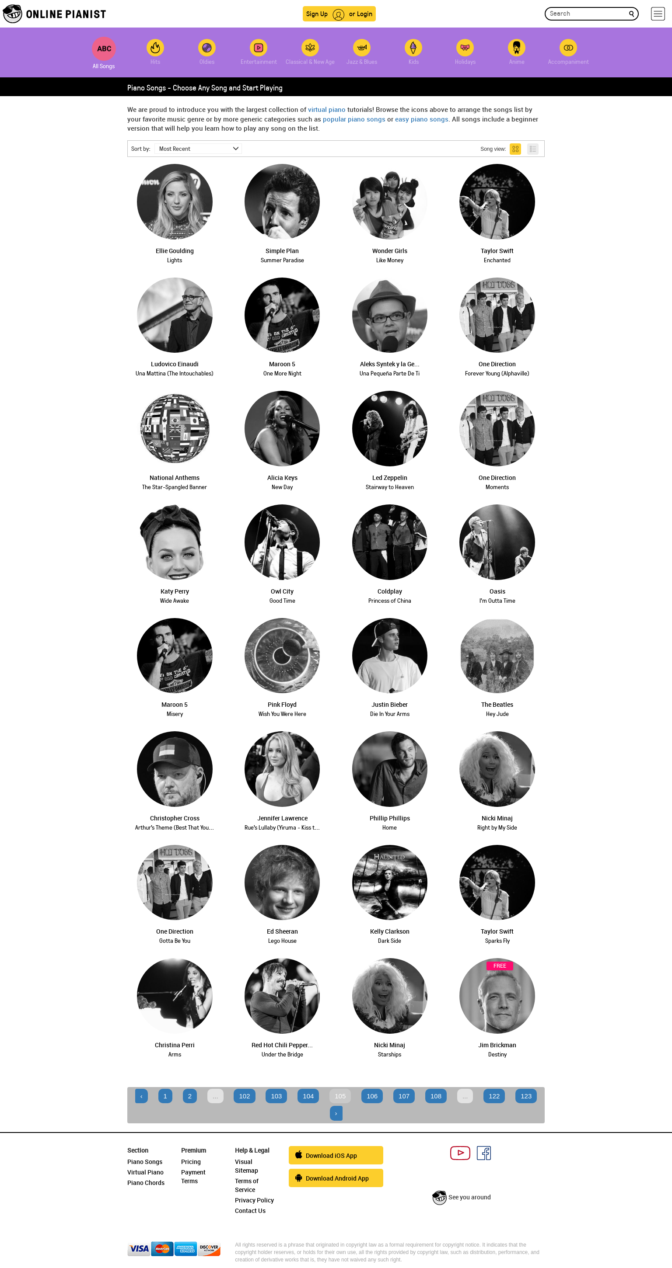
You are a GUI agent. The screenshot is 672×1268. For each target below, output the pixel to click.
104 (308, 1096)
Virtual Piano (145, 1172)
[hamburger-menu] (658, 14)
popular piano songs (354, 119)
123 (526, 1096)
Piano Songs (144, 1161)
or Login (360, 13)
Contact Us (250, 1210)
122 (494, 1096)
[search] (631, 13)
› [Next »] (336, 1113)
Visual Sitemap (246, 1165)
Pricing (191, 1161)
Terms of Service (247, 1185)
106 (372, 1096)
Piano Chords (145, 1182)
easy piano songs (421, 119)
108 (435, 1096)
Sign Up (317, 13)
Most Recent (199, 148)
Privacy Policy (254, 1200)
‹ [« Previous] (141, 1096)
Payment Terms (193, 1176)
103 (276, 1096)
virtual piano (327, 109)
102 (244, 1096)
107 (404, 1096)
